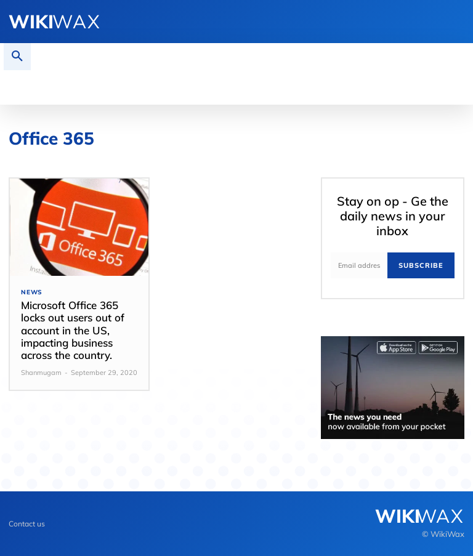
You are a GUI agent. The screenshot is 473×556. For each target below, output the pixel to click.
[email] (359, 265)
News (31, 292)
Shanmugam (41, 372)
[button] (17, 56)
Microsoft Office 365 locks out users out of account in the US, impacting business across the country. (72, 330)
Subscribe (420, 265)
